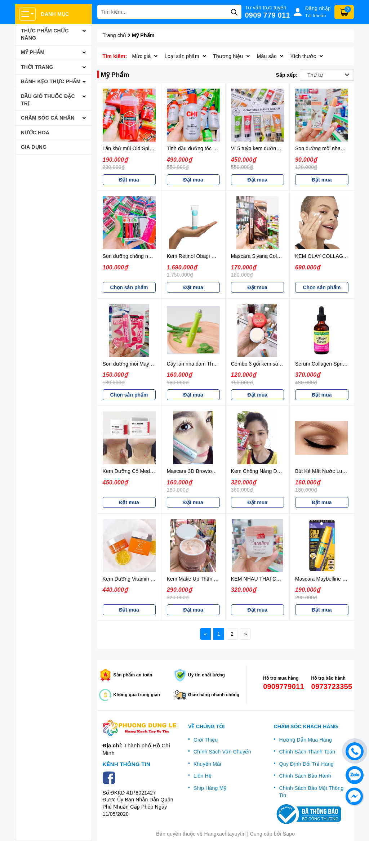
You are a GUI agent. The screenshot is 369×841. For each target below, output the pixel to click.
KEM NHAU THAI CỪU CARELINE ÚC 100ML (284, 579)
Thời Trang (37, 67)
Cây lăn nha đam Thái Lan (197, 364)
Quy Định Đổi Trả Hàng (306, 764)
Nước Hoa (35, 132)
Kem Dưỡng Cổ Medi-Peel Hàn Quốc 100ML (154, 471)
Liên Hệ (203, 776)
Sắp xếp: (287, 75)
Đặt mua (129, 180)
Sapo (289, 834)
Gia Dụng (33, 147)
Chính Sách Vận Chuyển (222, 752)
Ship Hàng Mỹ (210, 788)
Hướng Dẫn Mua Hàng (305, 740)
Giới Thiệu (206, 740)
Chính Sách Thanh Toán (307, 752)
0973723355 (329, 686)
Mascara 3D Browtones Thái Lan (204, 471)
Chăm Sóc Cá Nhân (48, 118)
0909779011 (281, 686)
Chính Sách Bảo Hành (305, 776)
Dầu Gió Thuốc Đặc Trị (48, 99)
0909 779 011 (267, 15)
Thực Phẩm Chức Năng (45, 34)
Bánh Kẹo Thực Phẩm (51, 81)
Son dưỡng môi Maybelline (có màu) (144, 364)
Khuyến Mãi (207, 764)
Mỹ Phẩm (32, 52)
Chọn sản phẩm (129, 287)
